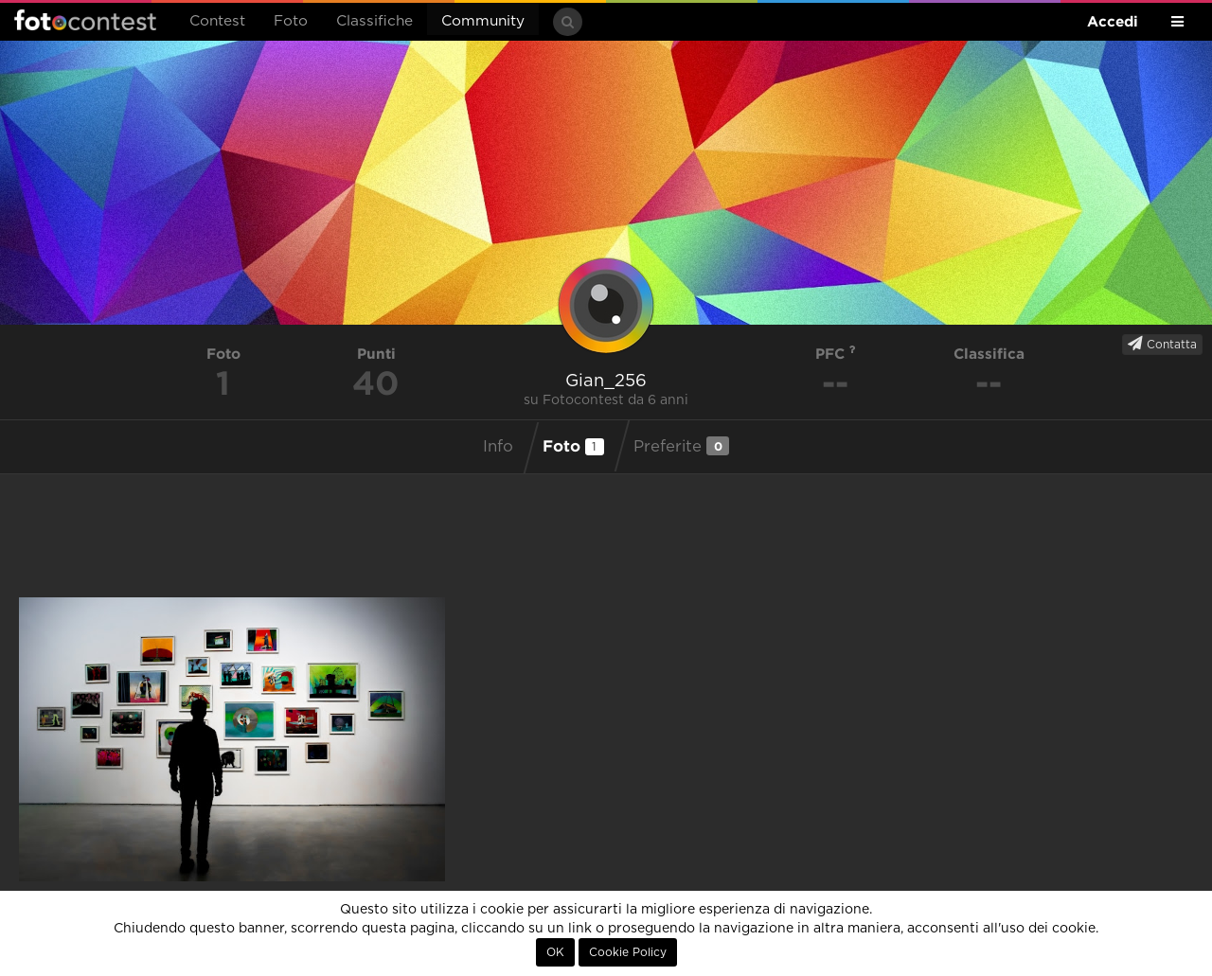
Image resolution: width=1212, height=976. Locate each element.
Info (498, 446)
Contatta (1162, 343)
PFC (835, 354)
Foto (291, 21)
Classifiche (374, 21)
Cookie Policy (628, 952)
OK (555, 952)
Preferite (681, 445)
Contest (217, 21)
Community (483, 21)
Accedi (1112, 21)
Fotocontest (85, 20)
